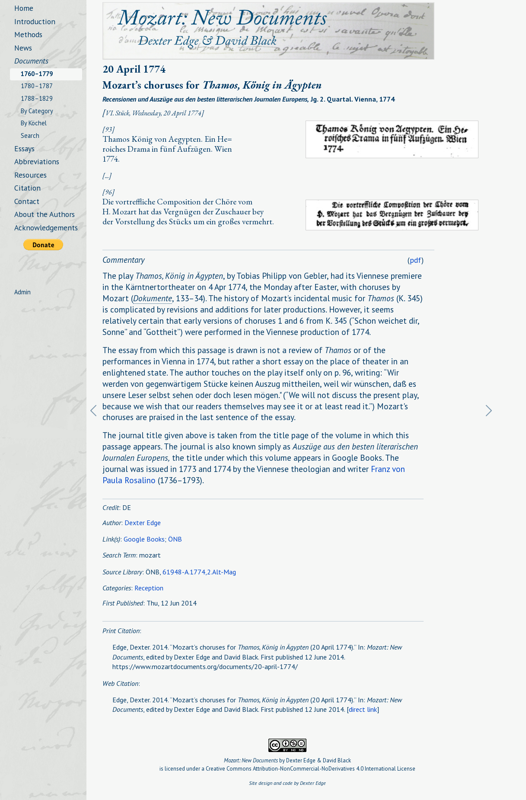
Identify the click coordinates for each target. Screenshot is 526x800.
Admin (22, 292)
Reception (148, 587)
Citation (27, 188)
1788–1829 (37, 98)
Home (23, 8)
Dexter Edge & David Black (318, 760)
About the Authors (44, 214)
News (23, 48)
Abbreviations (36, 161)
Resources (30, 175)
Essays (24, 148)
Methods (28, 34)
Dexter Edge (142, 522)
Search (30, 135)
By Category (37, 111)
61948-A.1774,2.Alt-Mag (199, 571)
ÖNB (175, 539)
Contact (26, 201)
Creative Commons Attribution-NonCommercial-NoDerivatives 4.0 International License (310, 768)
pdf (415, 260)
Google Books (144, 539)
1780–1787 (37, 86)
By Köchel (34, 123)
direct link (363, 709)
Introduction (34, 21)
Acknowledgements (46, 228)
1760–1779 (37, 74)
